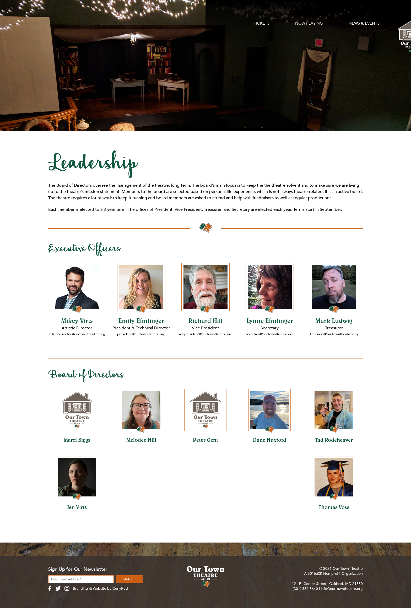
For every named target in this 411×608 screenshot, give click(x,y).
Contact (353, 13)
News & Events (157, 13)
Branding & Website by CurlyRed (100, 588)
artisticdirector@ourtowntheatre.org (78, 333)
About (299, 13)
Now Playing (102, 13)
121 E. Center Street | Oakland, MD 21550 (327, 583)
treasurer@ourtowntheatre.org (334, 333)
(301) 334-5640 (305, 588)
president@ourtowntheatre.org (141, 333)
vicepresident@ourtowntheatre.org (206, 333)
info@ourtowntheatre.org (342, 588)
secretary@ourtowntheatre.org (269, 333)
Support (246, 13)
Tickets (56, 13)
